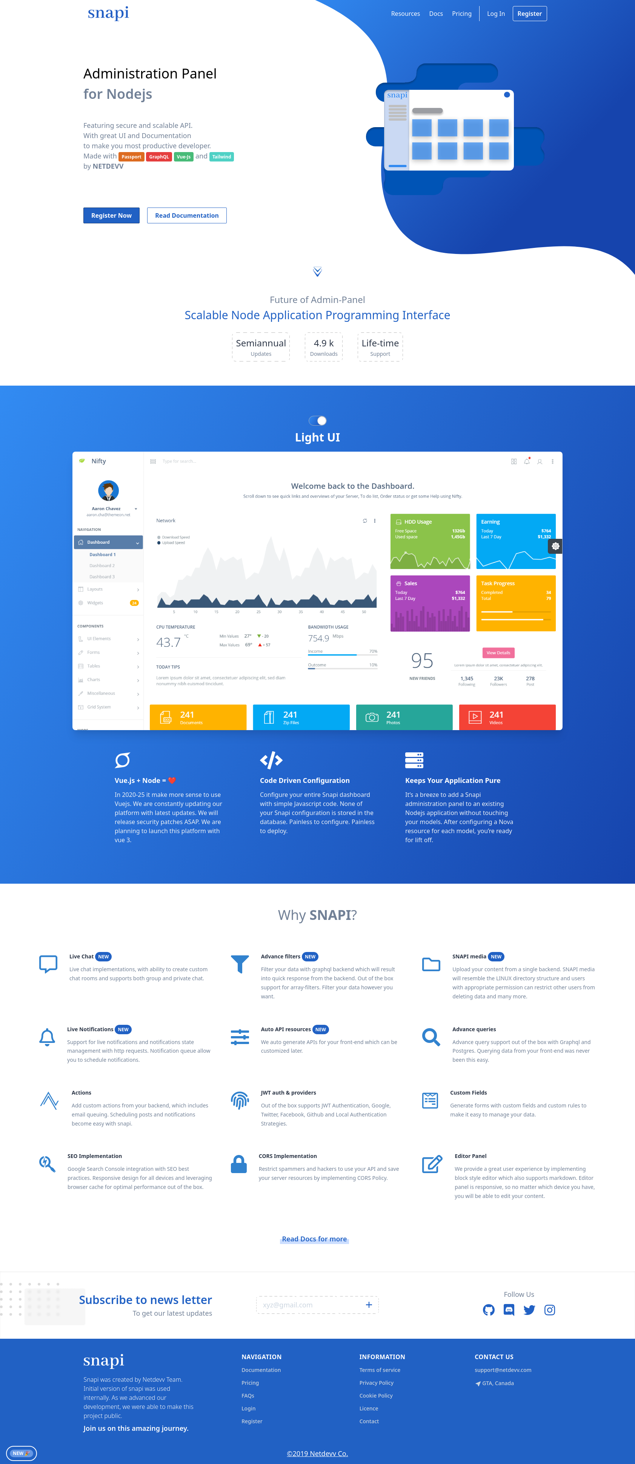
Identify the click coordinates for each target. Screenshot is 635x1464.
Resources (405, 13)
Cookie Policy (376, 1395)
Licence (369, 1408)
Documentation (261, 1369)
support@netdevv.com (503, 1369)
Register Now (111, 215)
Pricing (462, 13)
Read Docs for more (314, 1238)
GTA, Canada (494, 1383)
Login (248, 1408)
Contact (369, 1421)
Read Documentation (186, 215)
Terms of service (380, 1369)
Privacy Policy (377, 1382)
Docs (436, 13)
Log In (496, 13)
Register (530, 13)
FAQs (247, 1395)
